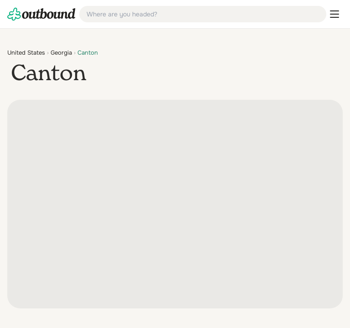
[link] (41, 14)
